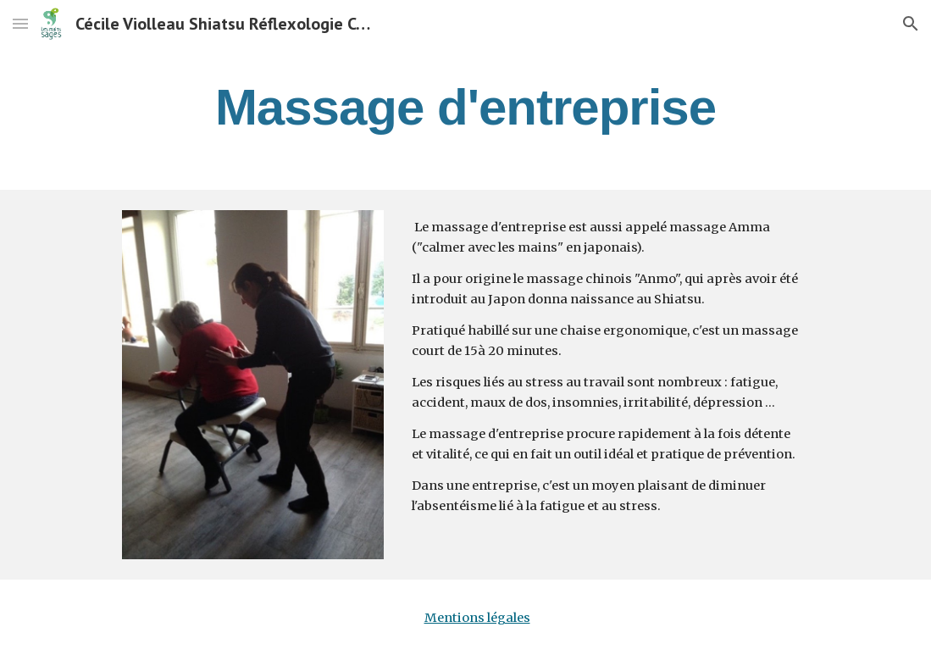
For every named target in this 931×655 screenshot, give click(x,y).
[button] (20, 23)
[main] (466, 106)
